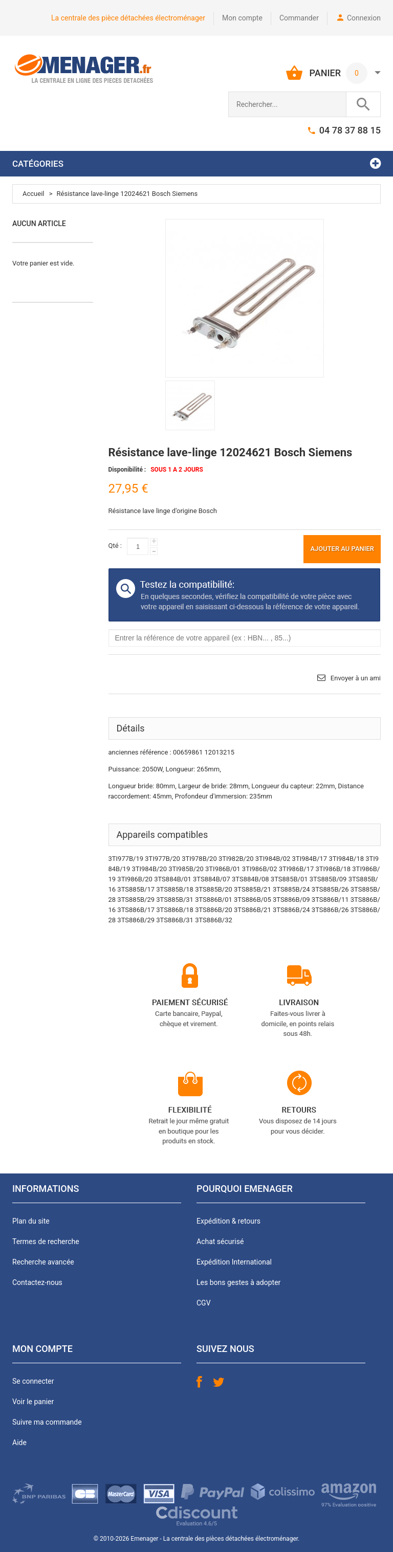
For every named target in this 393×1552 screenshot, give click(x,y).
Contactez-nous (37, 1282)
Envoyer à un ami (356, 678)
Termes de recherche (45, 1241)
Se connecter (33, 1381)
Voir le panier (33, 1402)
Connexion (364, 18)
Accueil (33, 193)
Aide (19, 1442)
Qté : (115, 545)
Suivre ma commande (47, 1422)
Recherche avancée (43, 1262)
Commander (299, 18)
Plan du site (31, 1221)
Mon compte (242, 18)
